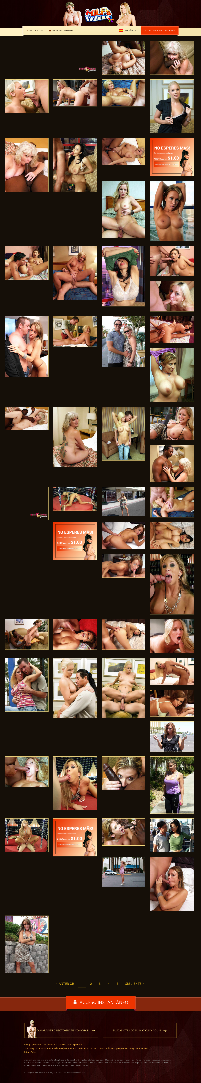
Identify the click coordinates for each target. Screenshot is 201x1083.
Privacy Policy (30, 1052)
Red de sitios (35, 31)
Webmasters (70, 1048)
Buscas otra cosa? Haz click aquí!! (137, 1030)
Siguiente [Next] (133, 983)
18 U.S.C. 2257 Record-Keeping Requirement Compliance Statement (119, 1048)
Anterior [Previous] (66, 983)
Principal (28, 1044)
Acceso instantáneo (162, 30)
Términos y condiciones (35, 1048)
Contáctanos (82, 1048)
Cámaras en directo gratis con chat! (62, 1030)
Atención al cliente (55, 1048)
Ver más (78, 1044)
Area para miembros (62, 31)
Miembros (37, 1044)
